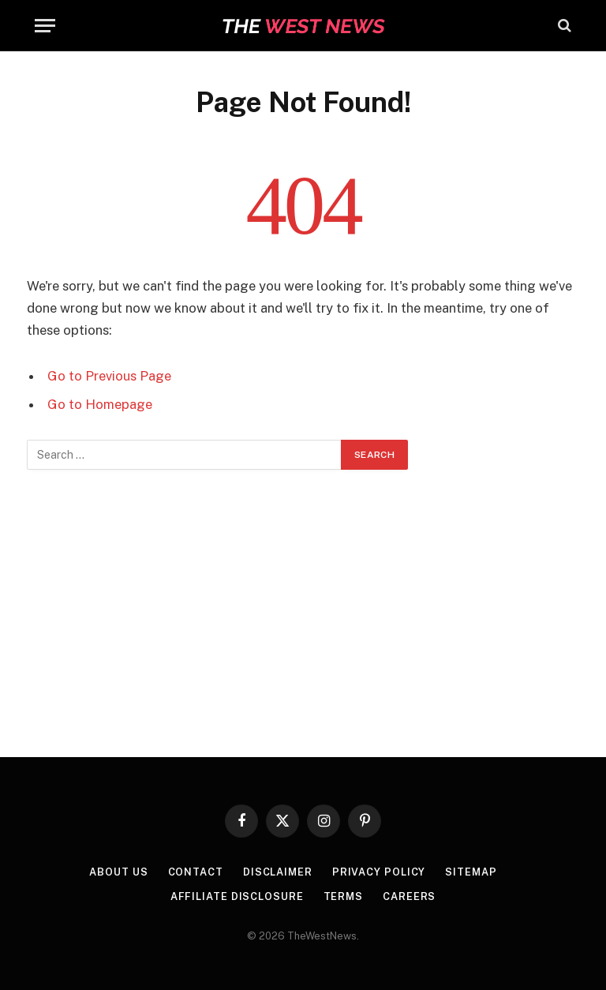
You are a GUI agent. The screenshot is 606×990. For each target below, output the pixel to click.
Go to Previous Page (109, 376)
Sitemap (472, 871)
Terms (343, 895)
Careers (409, 895)
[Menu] (45, 25)
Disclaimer (277, 871)
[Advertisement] (303, 612)
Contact (194, 871)
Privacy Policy (379, 871)
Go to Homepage (99, 404)
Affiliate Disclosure (236, 895)
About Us (117, 871)
